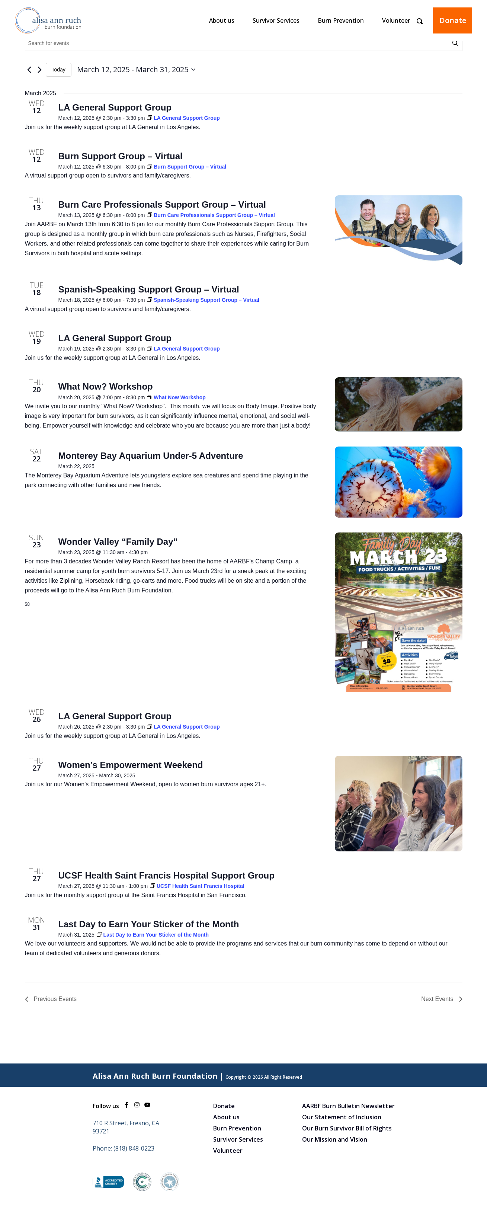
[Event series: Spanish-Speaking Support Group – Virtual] (203, 300)
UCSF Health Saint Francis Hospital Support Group (166, 875)
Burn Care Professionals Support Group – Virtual (162, 204)
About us (221, 20)
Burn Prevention (341, 20)
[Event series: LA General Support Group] (183, 118)
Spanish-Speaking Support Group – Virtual (148, 289)
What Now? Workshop (105, 386)
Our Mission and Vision (334, 1139)
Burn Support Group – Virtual (120, 156)
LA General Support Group (115, 107)
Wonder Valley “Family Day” (118, 542)
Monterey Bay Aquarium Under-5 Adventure (150, 456)
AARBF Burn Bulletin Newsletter (348, 1106)
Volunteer (396, 20)
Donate (452, 20)
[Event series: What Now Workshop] (176, 397)
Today (58, 70)
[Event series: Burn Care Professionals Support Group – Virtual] (211, 215)
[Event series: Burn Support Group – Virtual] (186, 167)
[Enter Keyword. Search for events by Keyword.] (238, 43)
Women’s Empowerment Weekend (130, 765)
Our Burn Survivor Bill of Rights (347, 1128)
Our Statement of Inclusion (341, 1117)
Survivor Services (276, 20)
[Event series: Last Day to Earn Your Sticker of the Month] (153, 935)
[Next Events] (39, 69)
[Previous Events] (29, 69)
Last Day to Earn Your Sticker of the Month (148, 924)
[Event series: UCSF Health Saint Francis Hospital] (197, 886)
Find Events (456, 43)
